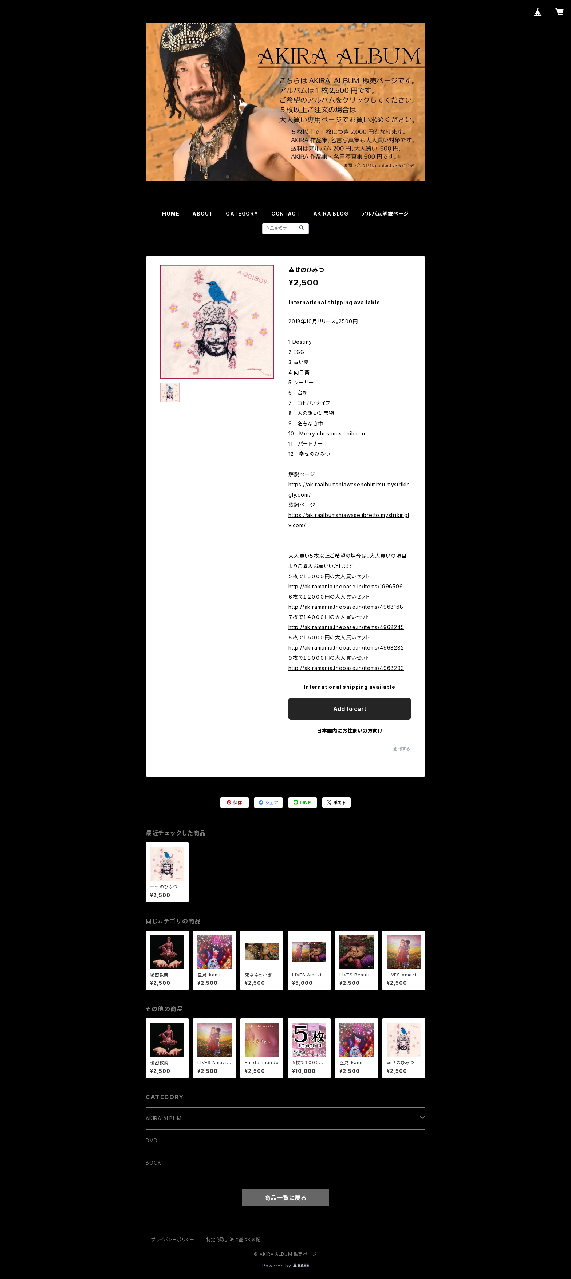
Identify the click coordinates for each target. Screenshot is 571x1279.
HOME (170, 213)
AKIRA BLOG (330, 213)
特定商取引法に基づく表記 (233, 1239)
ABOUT (202, 213)
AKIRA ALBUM (164, 1118)
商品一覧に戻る (285, 1197)
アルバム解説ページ (385, 213)
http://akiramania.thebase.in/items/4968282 (346, 647)
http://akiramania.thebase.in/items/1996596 (345, 586)
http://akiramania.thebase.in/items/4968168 (345, 607)
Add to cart (349, 708)
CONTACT (285, 213)
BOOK (153, 1163)
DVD (151, 1140)
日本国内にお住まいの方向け (349, 730)
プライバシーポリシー (172, 1239)
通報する (402, 748)
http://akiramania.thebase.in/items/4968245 (346, 627)
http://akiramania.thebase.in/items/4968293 (346, 668)
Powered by (285, 1265)
